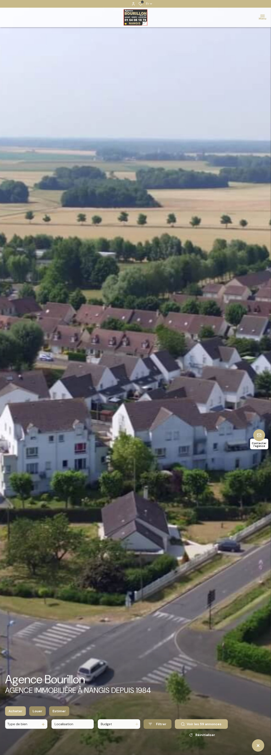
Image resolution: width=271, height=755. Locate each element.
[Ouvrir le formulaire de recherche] (157, 727)
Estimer (59, 714)
